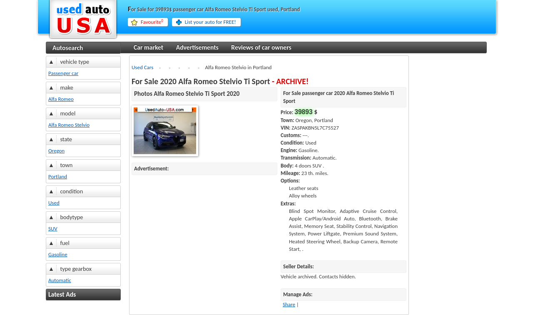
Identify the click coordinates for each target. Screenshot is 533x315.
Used (54, 203)
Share (289, 304)
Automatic (59, 280)
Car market (148, 47)
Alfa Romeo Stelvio (69, 125)
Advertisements (197, 47)
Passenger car (63, 73)
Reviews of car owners (261, 47)
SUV (52, 228)
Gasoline (57, 254)
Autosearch (67, 48)
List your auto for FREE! (210, 22)
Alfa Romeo (61, 99)
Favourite (152, 22)
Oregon (56, 151)
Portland (57, 176)
